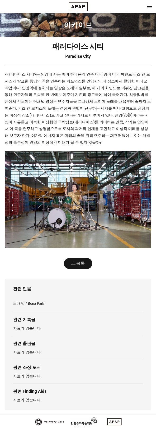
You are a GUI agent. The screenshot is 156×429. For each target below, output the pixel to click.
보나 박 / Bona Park (28, 303)
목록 (80, 263)
